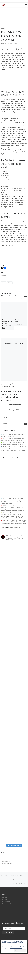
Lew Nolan (3, 527)
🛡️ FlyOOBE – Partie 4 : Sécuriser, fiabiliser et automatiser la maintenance (12, 435)
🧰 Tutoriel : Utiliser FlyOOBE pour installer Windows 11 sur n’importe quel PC (13, 447)
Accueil (3, 25)
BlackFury (5, 43)
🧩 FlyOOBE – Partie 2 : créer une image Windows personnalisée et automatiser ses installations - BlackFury (13, 514)
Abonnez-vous (8, 932)
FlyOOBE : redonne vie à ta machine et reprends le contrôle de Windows (13, 451)
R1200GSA (4, 57)
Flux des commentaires (6, 863)
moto (23, 107)
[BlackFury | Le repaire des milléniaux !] (3, 5)
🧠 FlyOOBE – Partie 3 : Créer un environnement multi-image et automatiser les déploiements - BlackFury (12, 507)
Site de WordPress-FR (6, 866)
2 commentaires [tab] (14, 405)
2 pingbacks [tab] (14, 409)
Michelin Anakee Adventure (17, 53)
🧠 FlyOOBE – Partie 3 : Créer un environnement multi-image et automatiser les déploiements (12, 439)
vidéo (2, 51)
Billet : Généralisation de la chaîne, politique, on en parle (7, 323)
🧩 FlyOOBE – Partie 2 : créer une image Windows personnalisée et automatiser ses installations (13, 443)
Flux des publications (6, 861)
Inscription (3, 856)
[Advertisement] (14, 475)
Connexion (3, 859)
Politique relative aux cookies (16, 948)
